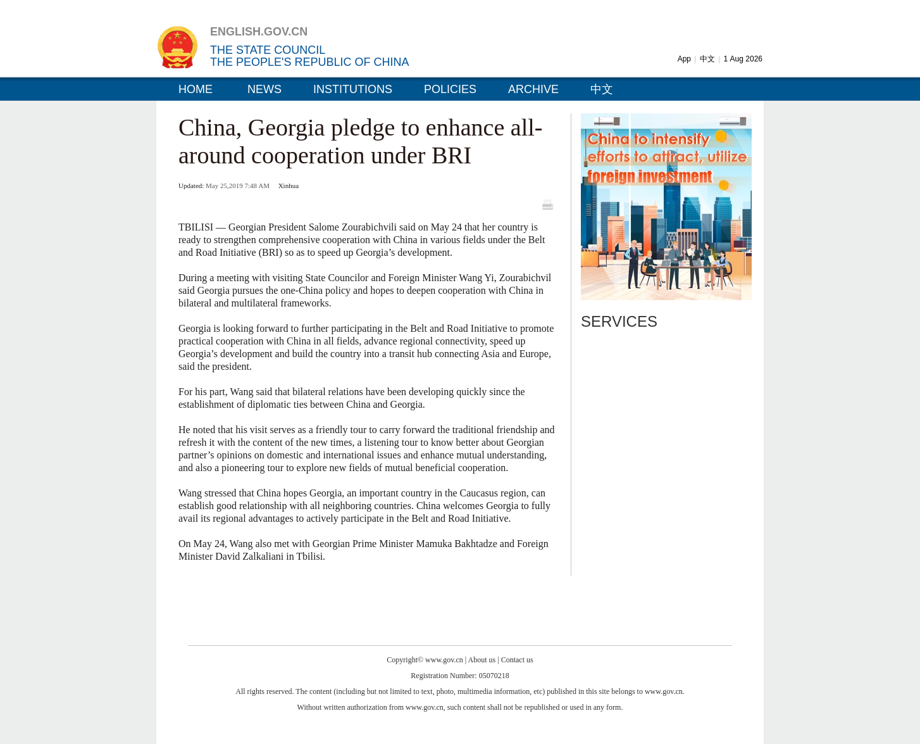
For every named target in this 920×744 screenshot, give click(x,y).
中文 (707, 58)
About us (482, 659)
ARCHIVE (533, 89)
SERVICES (619, 321)
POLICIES (450, 89)
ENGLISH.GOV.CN (259, 31)
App (684, 58)
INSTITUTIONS (352, 89)
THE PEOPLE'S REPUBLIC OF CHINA (309, 62)
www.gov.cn (444, 659)
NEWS (264, 89)
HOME (195, 89)
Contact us (517, 659)
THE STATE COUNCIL (267, 50)
